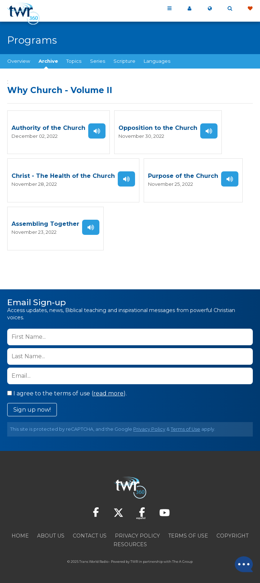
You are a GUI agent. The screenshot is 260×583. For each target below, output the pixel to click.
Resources (130, 544)
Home (20, 535)
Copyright (232, 535)
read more (108, 393)
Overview (18, 61)
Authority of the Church (48, 127)
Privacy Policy (149, 428)
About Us (50, 535)
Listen (97, 131)
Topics (73, 61)
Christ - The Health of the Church (63, 175)
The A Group (182, 561)
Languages (157, 61)
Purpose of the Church (183, 175)
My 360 (189, 8)
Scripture (124, 61)
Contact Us (90, 535)
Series (97, 61)
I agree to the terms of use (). (67, 393)
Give (250, 8)
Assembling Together (45, 223)
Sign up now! (32, 409)
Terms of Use (185, 428)
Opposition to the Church (157, 127)
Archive (48, 61)
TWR (134, 561)
